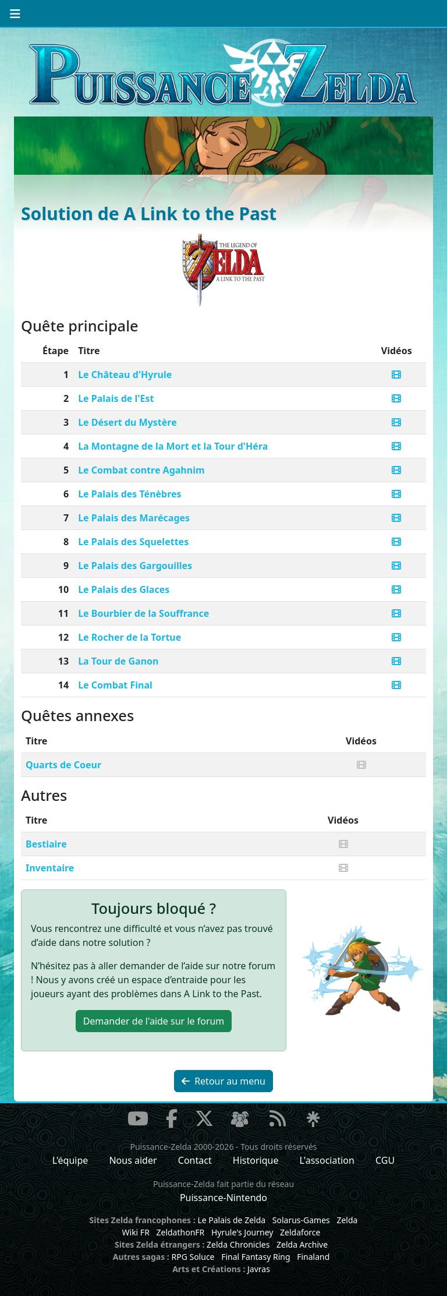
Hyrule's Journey (242, 1232)
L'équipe (70, 1160)
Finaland (313, 1256)
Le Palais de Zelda (231, 1220)
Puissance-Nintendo (223, 1197)
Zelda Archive (302, 1244)
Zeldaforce (300, 1232)
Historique (256, 1160)
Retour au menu (223, 1081)
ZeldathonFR (180, 1232)
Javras (258, 1268)
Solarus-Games (301, 1220)
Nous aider (133, 1160)
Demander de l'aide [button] (154, 1021)
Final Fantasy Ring (255, 1256)
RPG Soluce (192, 1256)
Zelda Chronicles (238, 1244)
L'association (327, 1160)
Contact (195, 1160)
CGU (385, 1160)
